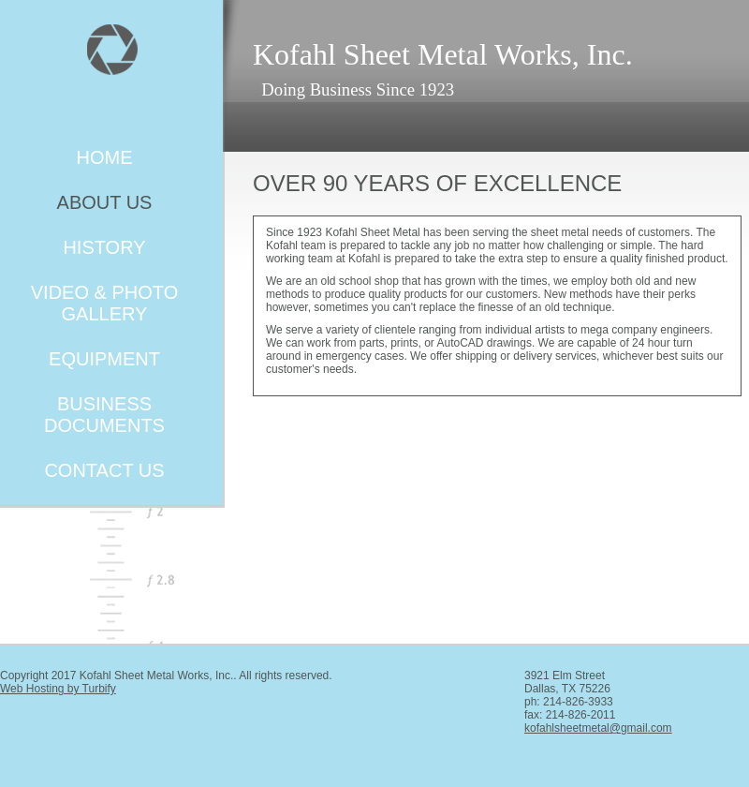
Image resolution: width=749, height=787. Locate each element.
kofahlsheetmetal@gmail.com (598, 728)
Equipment (104, 359)
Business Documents (104, 415)
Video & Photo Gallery (104, 303)
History (104, 247)
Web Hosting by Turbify (58, 688)
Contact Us (104, 470)
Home (105, 157)
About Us (105, 202)
